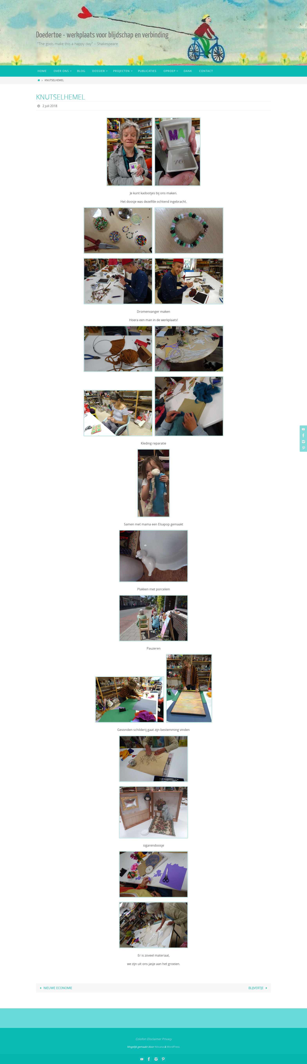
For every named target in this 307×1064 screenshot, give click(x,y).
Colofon (140, 1039)
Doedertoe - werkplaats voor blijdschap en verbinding (102, 35)
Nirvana (159, 1047)
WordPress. (173, 1047)
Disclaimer (154, 1039)
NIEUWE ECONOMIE (55, 988)
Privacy (167, 1039)
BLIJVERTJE (258, 988)
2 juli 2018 (49, 106)
